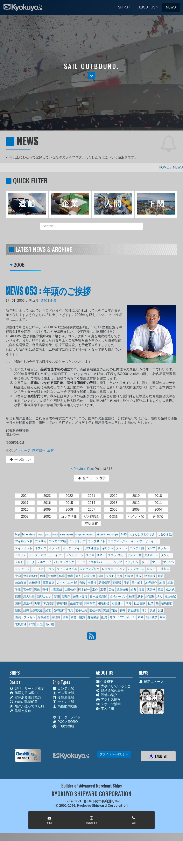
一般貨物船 (63, 726)
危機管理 (35, 582)
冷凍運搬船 (63, 697)
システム (21, 555)
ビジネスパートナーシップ (104, 562)
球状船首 (48, 603)
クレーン (121, 548)
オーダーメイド (73, 548)
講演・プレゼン (25, 617)
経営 (50, 450)
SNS (124, 534)
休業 (43, 576)
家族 (37, 589)
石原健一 (117, 603)
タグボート (151, 555)
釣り (140, 617)
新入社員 (29, 596)
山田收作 (70, 589)
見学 (144, 610)
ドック (30, 562)
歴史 (140, 596)
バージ (80, 562)
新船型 (66, 596)
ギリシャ (107, 548)
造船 (44, 300)
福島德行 (167, 603)
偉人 (78, 576)
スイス (90, 555)
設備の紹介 (106, 695)
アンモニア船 (57, 541)
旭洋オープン (118, 596)
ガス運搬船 (92, 548)
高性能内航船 (64, 706)
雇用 (163, 617)
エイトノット (23, 548)
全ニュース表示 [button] (91, 478)
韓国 (32, 624)
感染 (160, 589)
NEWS (171, 7)
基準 (170, 582)
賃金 (65, 617)
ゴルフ (150, 548)
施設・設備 (80, 596)
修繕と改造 (20, 711)
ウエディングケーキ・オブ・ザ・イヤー (134, 541)
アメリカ (40, 541)
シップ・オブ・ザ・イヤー (46, 555)
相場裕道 (104, 603)
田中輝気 (90, 603)
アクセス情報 (108, 699)
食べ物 (49, 624)
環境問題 (62, 603)
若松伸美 (95, 610)
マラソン (169, 562)
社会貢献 (139, 603)
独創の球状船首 (23, 701)
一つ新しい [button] (20, 459)
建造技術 (122, 589)
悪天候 (151, 589)
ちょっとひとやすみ (142, 534)
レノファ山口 (136, 569)
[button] (91, 75)
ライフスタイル (67, 569)
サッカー (163, 548)
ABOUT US (147, 7)
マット (156, 562)
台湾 (82, 582)
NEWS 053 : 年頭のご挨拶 (48, 290)
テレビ (19, 562)
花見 (70, 610)
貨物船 (55, 617)
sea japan (66, 534)
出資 (119, 576)
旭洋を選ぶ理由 (23, 693)
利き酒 (129, 576)
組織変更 (37, 610)
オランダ (54, 548)
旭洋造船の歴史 (110, 690)
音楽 (40, 624)
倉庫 (70, 576)
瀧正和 (27, 603)
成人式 (170, 589)
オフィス (40, 548)
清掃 (18, 603)
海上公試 (170, 596)
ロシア (151, 569)
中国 (18, 576)
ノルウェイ (44, 562)
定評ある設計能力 (25, 697)
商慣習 (116, 582)
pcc (47, 534)
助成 (138, 576)
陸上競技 (151, 617)
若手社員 (81, 610)
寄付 (45, 589)
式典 (133, 589)
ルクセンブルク (89, 569)
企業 (53, 300)
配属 (104, 617)
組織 (26, 610)
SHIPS (123, 7)
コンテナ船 (137, 548)
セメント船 (134, 555)
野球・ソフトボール (122, 617)
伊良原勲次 (30, 576)
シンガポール (74, 555)
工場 (103, 589)
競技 (18, 610)
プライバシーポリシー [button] (114, 754)
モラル (50, 569)
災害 (37, 603)
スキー (101, 555)
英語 (114, 610)
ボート (145, 562)
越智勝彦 (93, 617)
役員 (141, 589)
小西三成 (56, 589)
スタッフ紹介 (116, 555)
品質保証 (104, 582)
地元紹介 (151, 582)
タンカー (166, 555)
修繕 (62, 576)
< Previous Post (82, 469)
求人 (159, 596)
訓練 (152, 610)
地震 (162, 582)
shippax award (84, 534)
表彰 (122, 610)
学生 (18, 589)
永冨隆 (149, 596)
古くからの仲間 (67, 582)
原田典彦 (48, 582)
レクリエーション (113, 569)
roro (55, 534)
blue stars (28, 534)
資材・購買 (78, 617)
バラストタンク (64, 562)
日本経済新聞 (98, 596)
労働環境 (149, 576)
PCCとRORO (65, 722)
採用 (18, 596)
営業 (126, 582)
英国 (106, 610)
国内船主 (137, 582)
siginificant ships (107, 534)
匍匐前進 (21, 582)
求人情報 (105, 708)
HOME (164, 167)
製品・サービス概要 (26, 688)
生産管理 (76, 603)
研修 (129, 603)
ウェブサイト (96, 541)
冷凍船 (110, 576)
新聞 (57, 596)
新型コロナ (44, 596)
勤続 (160, 576)
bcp (17, 534)
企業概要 (104, 681)
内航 (100, 576)
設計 (160, 610)
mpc (40, 534)
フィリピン (131, 562)
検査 (132, 596)
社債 (151, 603)
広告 (111, 589)
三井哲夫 (163, 569)
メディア (37, 569)
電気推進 (21, 624)
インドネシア (77, 541)
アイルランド (23, 541)
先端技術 (89, 576)
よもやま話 (164, 534)
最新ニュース (151, 681)
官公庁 (27, 589)
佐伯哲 (52, 576)
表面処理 (133, 610)
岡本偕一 (38, 450)
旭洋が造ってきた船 (26, 706)
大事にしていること (113, 686)
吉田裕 (91, 582)
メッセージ (22, 450)
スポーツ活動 (108, 704)
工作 (95, 589)
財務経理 (43, 617)
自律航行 (59, 610)
